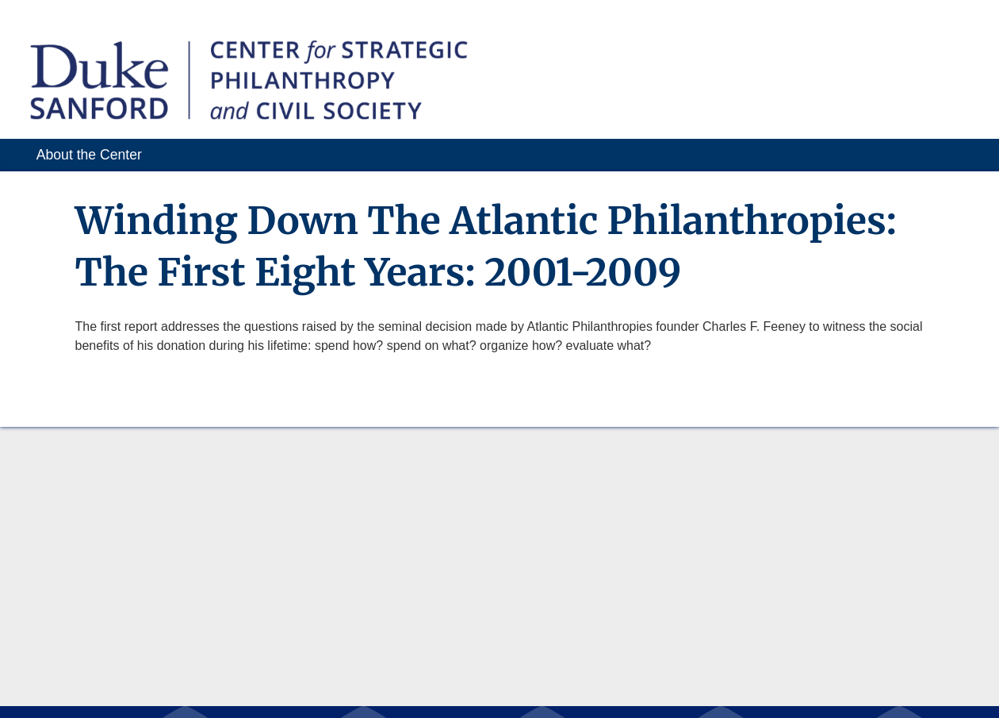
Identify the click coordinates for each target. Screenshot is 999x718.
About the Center (89, 155)
